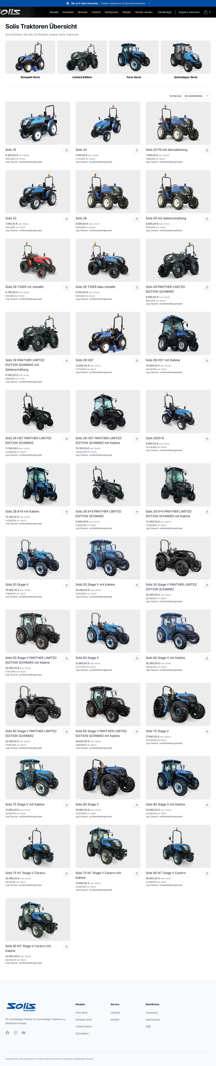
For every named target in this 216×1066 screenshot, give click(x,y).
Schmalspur (82, 1033)
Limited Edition (84, 1026)
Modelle (54, 12)
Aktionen (82, 12)
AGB (148, 1026)
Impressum (152, 1012)
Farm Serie (81, 1012)
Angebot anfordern (189, 12)
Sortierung (175, 95)
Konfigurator (111, 12)
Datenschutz (153, 1019)
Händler (126, 12)
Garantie (115, 1012)
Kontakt (115, 1019)
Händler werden (144, 12)
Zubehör (96, 12)
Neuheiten (68, 12)
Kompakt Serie (84, 1019)
